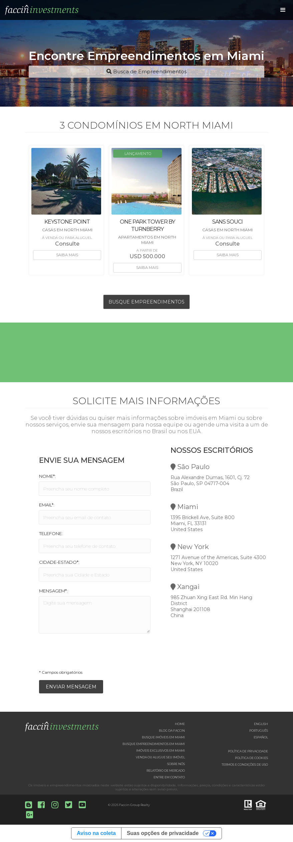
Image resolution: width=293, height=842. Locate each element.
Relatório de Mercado (165, 770)
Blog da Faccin (172, 730)
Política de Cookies (251, 758)
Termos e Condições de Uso (245, 764)
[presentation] (89, 653)
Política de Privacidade (248, 751)
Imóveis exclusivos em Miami (160, 750)
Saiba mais (67, 255)
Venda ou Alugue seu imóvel (160, 757)
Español (261, 737)
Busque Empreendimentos (146, 302)
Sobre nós (176, 764)
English (261, 724)
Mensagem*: (53, 590)
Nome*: (47, 476)
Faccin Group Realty (134, 805)
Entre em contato (169, 777)
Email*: (46, 504)
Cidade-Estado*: (59, 562)
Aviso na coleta (96, 833)
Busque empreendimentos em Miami (153, 744)
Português (258, 730)
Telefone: (51, 533)
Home (180, 724)
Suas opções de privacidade (163, 833)
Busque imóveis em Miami (163, 737)
